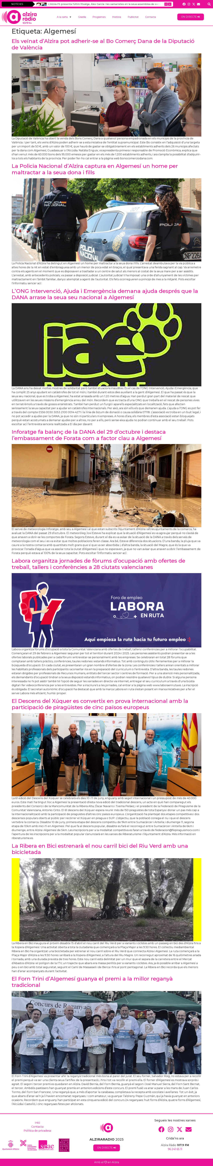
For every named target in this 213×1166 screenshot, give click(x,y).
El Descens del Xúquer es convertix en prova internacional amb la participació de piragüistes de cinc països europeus (100, 704)
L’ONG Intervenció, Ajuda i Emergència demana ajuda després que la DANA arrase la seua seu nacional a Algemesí (105, 294)
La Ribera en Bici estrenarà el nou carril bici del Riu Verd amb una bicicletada (100, 849)
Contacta (150, 16)
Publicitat (133, 16)
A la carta (64, 17)
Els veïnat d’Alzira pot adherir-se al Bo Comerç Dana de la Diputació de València (103, 44)
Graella (82, 16)
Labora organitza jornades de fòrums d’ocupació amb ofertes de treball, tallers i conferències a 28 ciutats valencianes (98, 563)
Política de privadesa (37, 1130)
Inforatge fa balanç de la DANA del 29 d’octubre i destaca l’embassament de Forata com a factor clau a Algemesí (89, 435)
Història (116, 16)
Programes (99, 16)
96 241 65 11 (175, 1149)
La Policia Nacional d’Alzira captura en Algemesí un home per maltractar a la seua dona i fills (95, 169)
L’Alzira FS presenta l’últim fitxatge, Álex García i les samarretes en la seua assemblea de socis (104, 4)
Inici (37, 1122)
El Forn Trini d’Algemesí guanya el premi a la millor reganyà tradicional (92, 981)
